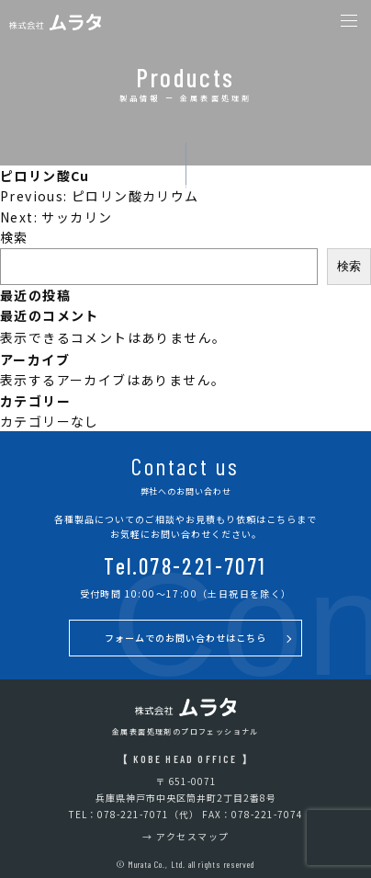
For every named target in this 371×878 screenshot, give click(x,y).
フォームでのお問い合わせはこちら (185, 637)
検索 (14, 237)
